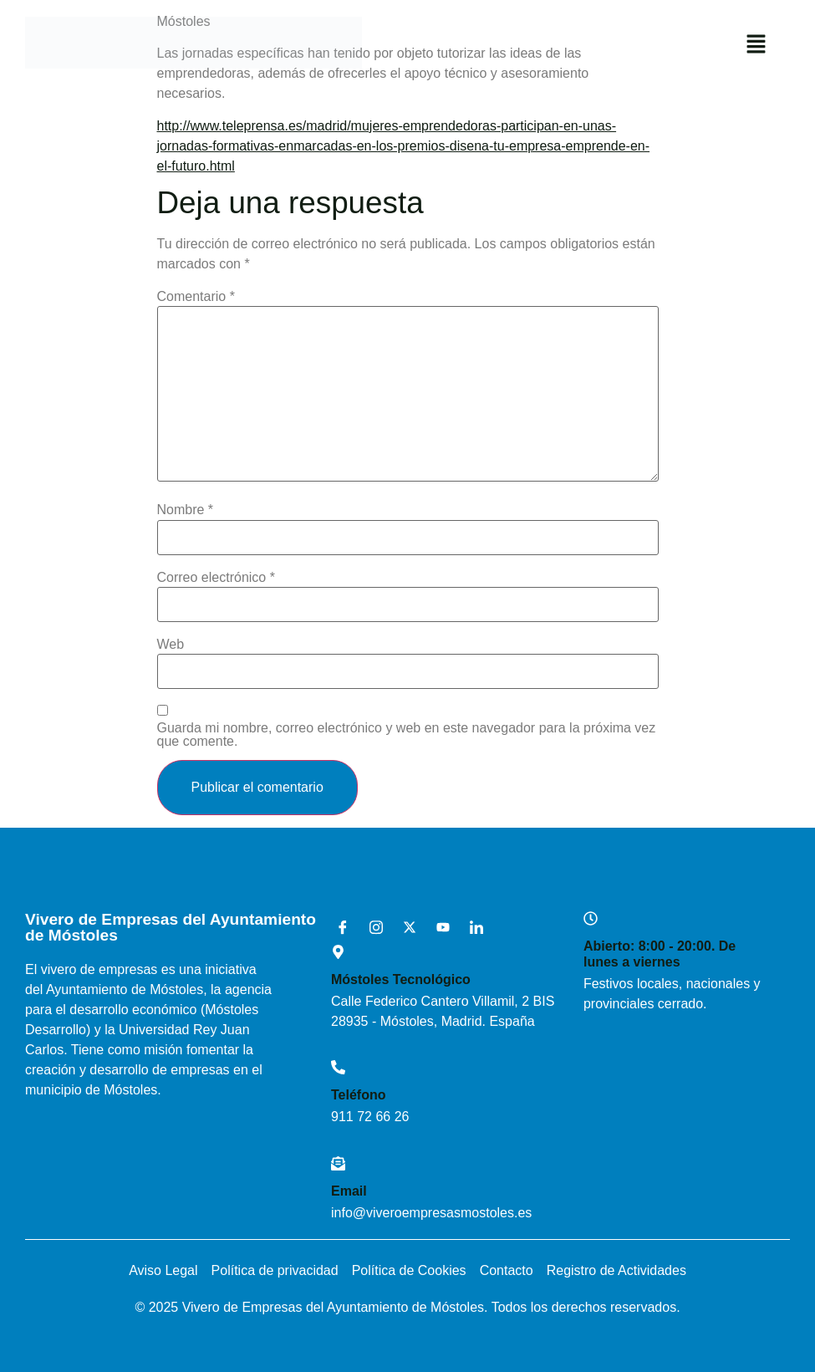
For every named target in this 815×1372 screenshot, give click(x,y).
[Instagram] (370, 928)
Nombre (185, 510)
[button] (756, 45)
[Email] (338, 1163)
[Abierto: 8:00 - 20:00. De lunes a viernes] (590, 918)
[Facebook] (336, 928)
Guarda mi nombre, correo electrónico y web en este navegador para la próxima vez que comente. (406, 735)
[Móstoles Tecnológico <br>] (338, 952)
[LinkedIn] (470, 928)
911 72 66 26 (370, 1116)
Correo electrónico (216, 577)
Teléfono (358, 1095)
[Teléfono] (338, 1067)
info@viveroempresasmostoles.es (431, 1213)
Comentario (196, 296)
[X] (403, 928)
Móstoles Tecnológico (401, 979)
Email (349, 1191)
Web (171, 644)
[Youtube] (437, 928)
